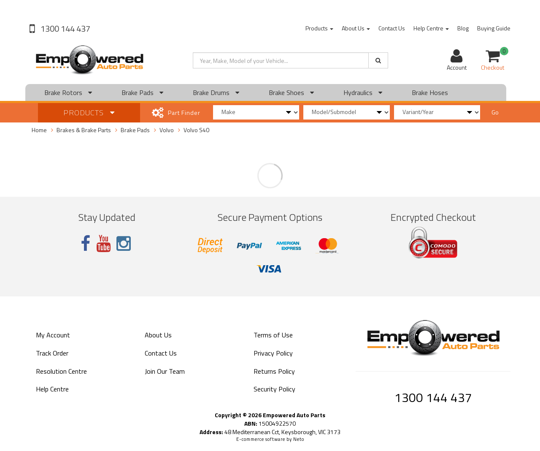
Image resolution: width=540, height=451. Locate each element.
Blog (463, 28)
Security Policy (274, 389)
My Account (53, 335)
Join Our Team (165, 371)
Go (495, 112)
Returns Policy (274, 371)
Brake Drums (216, 92)
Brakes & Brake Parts (84, 129)
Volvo (166, 129)
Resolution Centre (61, 371)
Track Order (52, 353)
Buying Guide (493, 28)
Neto (298, 439)
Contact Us (391, 28)
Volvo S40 (196, 129)
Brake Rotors (68, 92)
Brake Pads (142, 92)
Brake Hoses (430, 92)
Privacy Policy (273, 353)
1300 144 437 (64, 28)
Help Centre (431, 28)
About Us (356, 28)
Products (319, 28)
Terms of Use (273, 335)
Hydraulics (362, 92)
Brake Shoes (291, 92)
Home (39, 129)
